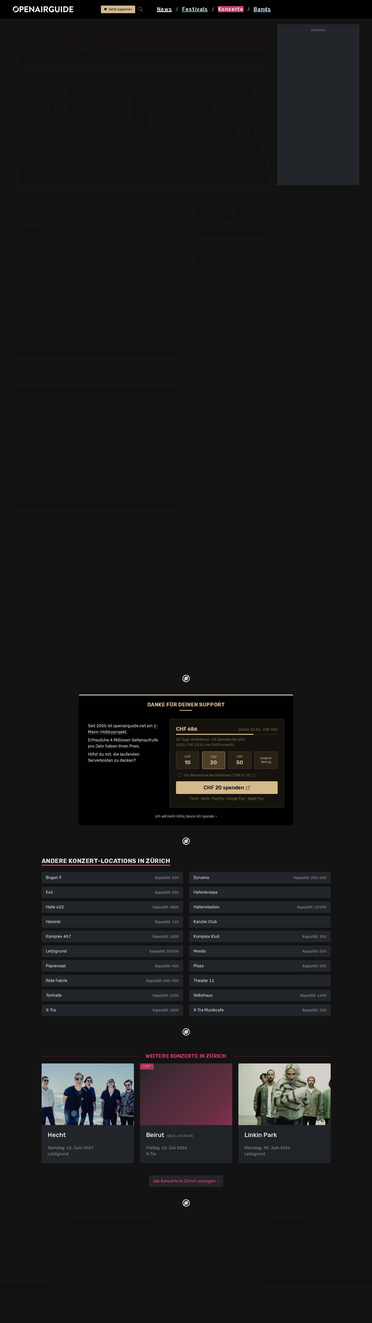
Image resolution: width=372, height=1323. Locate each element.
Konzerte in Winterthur (136, 1252)
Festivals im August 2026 (66, 1277)
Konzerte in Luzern (133, 1259)
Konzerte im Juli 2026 (136, 1277)
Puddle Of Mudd (39, 430)
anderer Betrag (266, 749)
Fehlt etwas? (167, 540)
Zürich (64, 26)
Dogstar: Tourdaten (50, 540)
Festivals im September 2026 (69, 1283)
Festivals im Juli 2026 (62, 1271)
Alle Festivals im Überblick (66, 1289)
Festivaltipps (54, 1234)
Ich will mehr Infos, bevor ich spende (184, 805)
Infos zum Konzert (213, 202)
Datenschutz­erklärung (210, 1252)
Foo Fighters (35, 436)
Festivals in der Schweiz (64, 1240)
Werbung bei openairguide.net (218, 1246)
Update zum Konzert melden (233, 249)
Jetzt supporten (118, 9)
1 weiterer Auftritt (37, 243)
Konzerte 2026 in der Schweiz (143, 1283)
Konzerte (45, 26)
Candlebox (34, 443)
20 (213, 749)
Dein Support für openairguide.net (222, 1240)
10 (187, 749)
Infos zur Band (252, 200)
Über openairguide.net (210, 1234)
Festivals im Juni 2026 (63, 1265)
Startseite (22, 26)
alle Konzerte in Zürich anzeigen (184, 1169)
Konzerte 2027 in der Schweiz (143, 1289)
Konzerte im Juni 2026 (137, 1271)
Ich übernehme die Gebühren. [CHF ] (217, 764)
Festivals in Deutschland (65, 1246)
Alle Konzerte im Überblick (140, 1295)
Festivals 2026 (55, 1252)
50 (239, 749)
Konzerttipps (127, 1234)
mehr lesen (98, 325)
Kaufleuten (86, 26)
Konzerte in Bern (131, 1246)
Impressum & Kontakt (209, 1259)
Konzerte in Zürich (132, 1240)
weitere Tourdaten (233, 219)
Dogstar (109, 26)
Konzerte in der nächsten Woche (146, 1265)
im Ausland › (153, 591)
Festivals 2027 (55, 1259)
